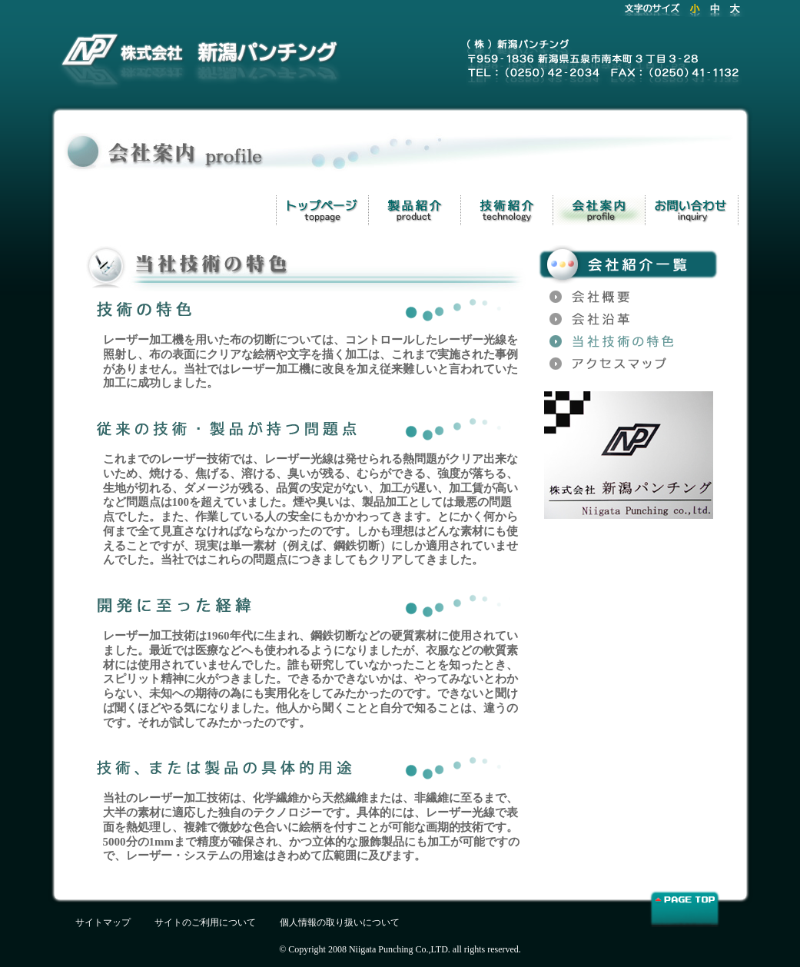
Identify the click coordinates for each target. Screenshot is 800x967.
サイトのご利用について (205, 922)
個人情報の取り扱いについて (340, 922)
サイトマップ (103, 922)
